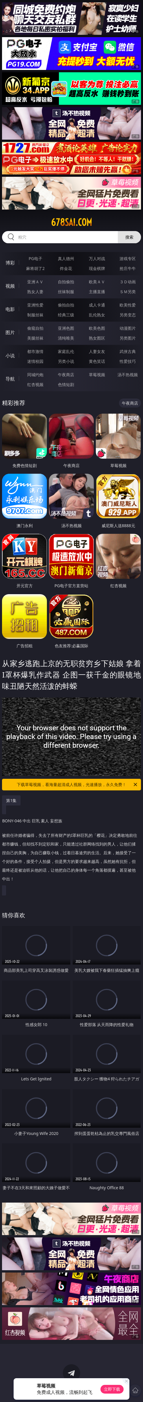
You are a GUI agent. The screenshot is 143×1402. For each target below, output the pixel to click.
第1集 (11, 800)
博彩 (10, 263)
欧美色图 (97, 328)
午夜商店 (66, 374)
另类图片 (128, 338)
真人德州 (66, 258)
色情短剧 (66, 384)
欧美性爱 (128, 305)
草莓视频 (97, 374)
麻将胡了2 (35, 268)
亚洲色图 (66, 328)
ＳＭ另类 (128, 291)
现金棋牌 (97, 268)
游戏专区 (128, 258)
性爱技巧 (128, 361)
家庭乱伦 (66, 351)
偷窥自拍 (35, 328)
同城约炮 (35, 374)
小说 (10, 355)
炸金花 (66, 268)
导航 (10, 379)
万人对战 (97, 258)
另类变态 (128, 315)
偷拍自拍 (66, 305)
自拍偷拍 (66, 281)
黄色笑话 (97, 361)
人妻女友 (97, 351)
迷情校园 (35, 361)
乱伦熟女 (97, 315)
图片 (10, 332)
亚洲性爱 (35, 305)
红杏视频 (35, 384)
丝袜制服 (66, 291)
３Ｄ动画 (128, 281)
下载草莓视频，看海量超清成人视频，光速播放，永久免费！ (77, 784)
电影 (10, 309)
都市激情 (35, 351)
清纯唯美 (66, 338)
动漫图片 (128, 328)
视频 (10, 286)
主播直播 (97, 291)
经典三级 (66, 315)
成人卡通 (97, 305)
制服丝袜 (35, 315)
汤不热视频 (128, 374)
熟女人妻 (35, 291)
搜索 (129, 237)
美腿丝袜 (35, 338)
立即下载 (112, 1389)
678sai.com (71, 222)
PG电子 (35, 258)
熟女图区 (97, 338)
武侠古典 (128, 351)
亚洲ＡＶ (35, 281)
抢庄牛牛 (128, 268)
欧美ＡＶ (97, 281)
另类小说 (66, 361)
